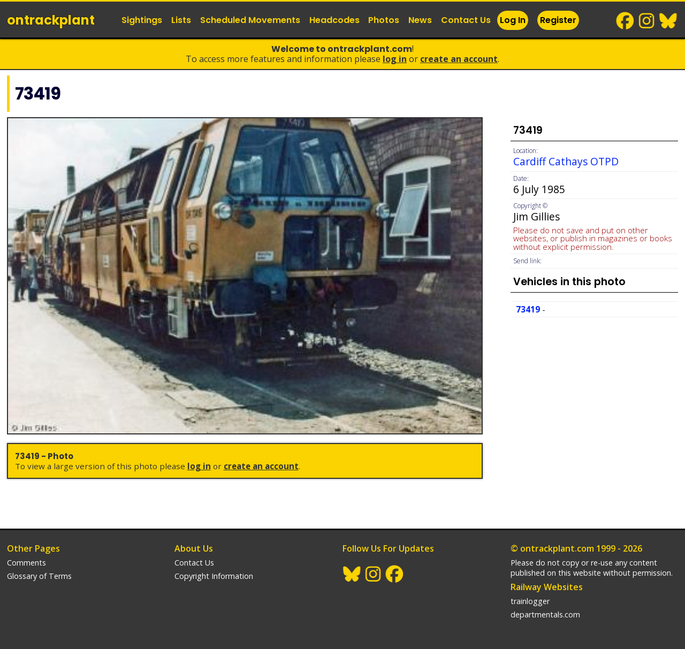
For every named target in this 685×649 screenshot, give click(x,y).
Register (558, 20)
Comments (26, 563)
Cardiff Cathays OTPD (566, 161)
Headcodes (334, 20)
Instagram (647, 20)
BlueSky (668, 20)
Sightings (141, 20)
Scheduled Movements (250, 20)
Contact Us (466, 20)
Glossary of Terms (39, 576)
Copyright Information (213, 576)
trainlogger (530, 601)
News (420, 20)
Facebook (625, 20)
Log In (513, 20)
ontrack (51, 20)
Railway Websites (547, 587)
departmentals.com (545, 614)
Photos (383, 20)
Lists (181, 20)
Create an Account (459, 59)
